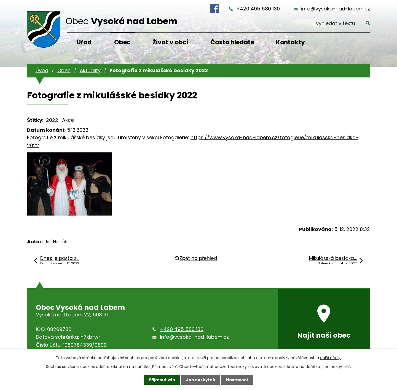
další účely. (330, 358)
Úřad (84, 42)
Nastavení (237, 380)
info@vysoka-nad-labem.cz (335, 8)
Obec (122, 42)
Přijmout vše (162, 380)
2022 (52, 120)
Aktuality (90, 70)
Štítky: (35, 120)
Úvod (42, 70)
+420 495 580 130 (258, 8)
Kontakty (290, 42)
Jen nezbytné (200, 380)
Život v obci (170, 42)
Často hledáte (232, 42)
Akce (68, 120)
